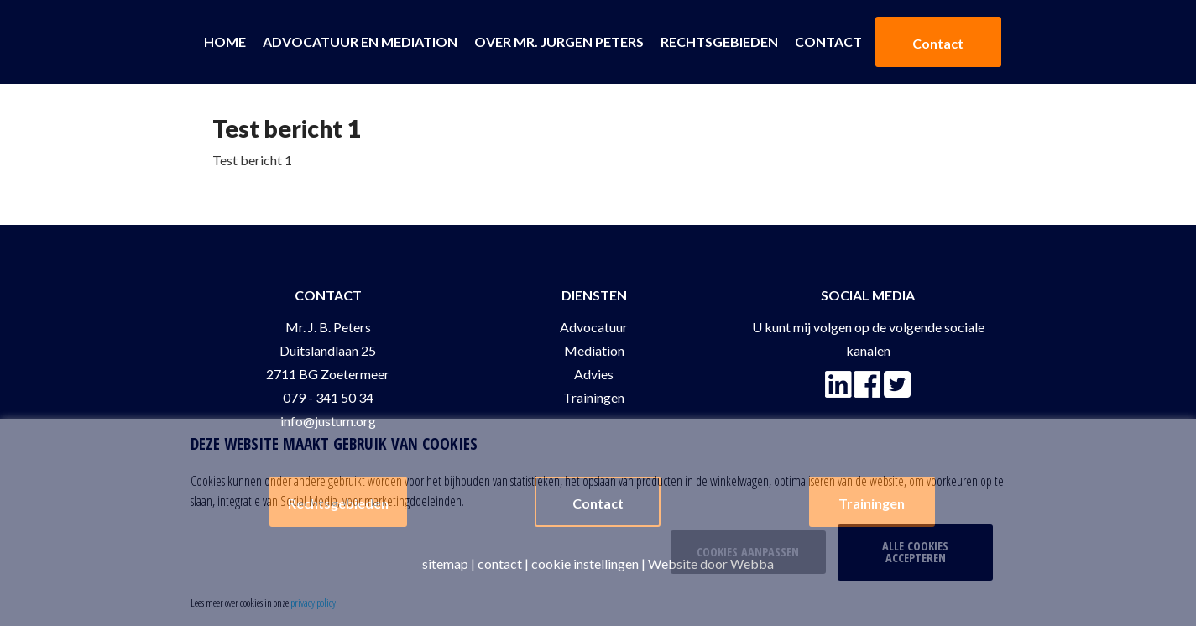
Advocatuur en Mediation (360, 42)
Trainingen (593, 397)
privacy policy (313, 602)
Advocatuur (594, 327)
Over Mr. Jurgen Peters (559, 42)
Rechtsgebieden (719, 42)
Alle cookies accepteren (915, 552)
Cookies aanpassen (748, 552)
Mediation (594, 350)
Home (225, 42)
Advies (594, 374)
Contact (828, 42)
